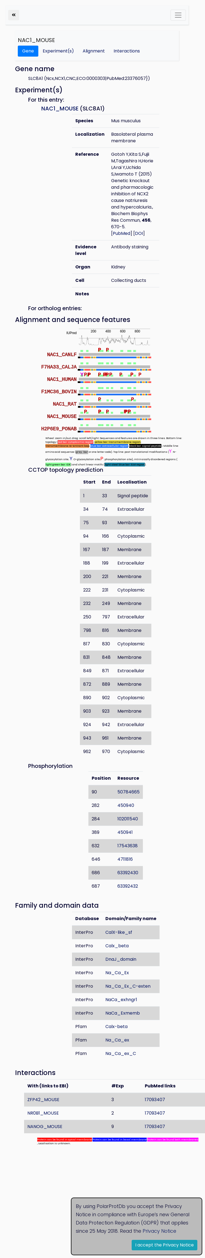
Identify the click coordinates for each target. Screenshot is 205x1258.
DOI (139, 233)
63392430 (127, 873)
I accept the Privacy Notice (164, 1245)
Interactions (127, 51)
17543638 (127, 846)
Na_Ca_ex (117, 1040)
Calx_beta (117, 946)
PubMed (121, 233)
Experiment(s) (58, 51)
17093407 (155, 1099)
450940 (125, 805)
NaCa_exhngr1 (121, 999)
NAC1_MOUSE (36, 40)
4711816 (125, 859)
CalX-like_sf (118, 932)
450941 (125, 832)
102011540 (127, 819)
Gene (28, 51)
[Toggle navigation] (178, 15)
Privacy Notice (159, 1231)
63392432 (127, 886)
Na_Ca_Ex (117, 973)
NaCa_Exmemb (122, 1013)
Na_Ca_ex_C (120, 1053)
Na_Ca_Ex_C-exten (128, 986)
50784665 (128, 792)
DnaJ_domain (120, 959)
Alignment (94, 51)
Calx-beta (116, 1026)
